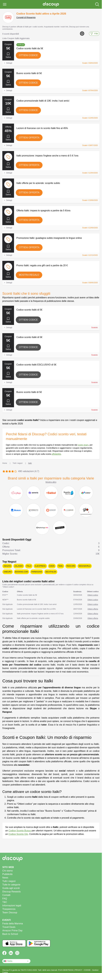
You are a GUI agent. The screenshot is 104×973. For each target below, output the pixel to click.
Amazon (7, 566)
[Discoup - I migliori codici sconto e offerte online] (51, 4)
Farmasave (36, 572)
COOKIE (87, 970)
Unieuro (8, 572)
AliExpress (40, 566)
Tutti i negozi (8, 881)
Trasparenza (8, 909)
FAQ (4, 898)
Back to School (10, 934)
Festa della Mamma (12, 923)
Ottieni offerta (29, 137)
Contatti (6, 895)
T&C (4, 902)
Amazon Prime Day (12, 930)
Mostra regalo (29, 275)
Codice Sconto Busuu (19, 830)
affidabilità (56, 454)
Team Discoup (9, 912)
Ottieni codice (28, 55)
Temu (60, 566)
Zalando (18, 566)
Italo (28, 566)
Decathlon (50, 572)
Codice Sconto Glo (18, 834)
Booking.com (21, 572)
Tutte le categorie (11, 884)
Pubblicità (7, 874)
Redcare (70, 566)
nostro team (83, 445)
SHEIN (52, 566)
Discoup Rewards (11, 891)
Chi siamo (7, 870)
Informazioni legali (11, 905)
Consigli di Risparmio (26, 17)
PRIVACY (79, 970)
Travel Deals (8, 927)
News (5, 877)
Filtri (94, 33)
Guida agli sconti (11, 888)
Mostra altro (51, 482)
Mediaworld (85, 566)
